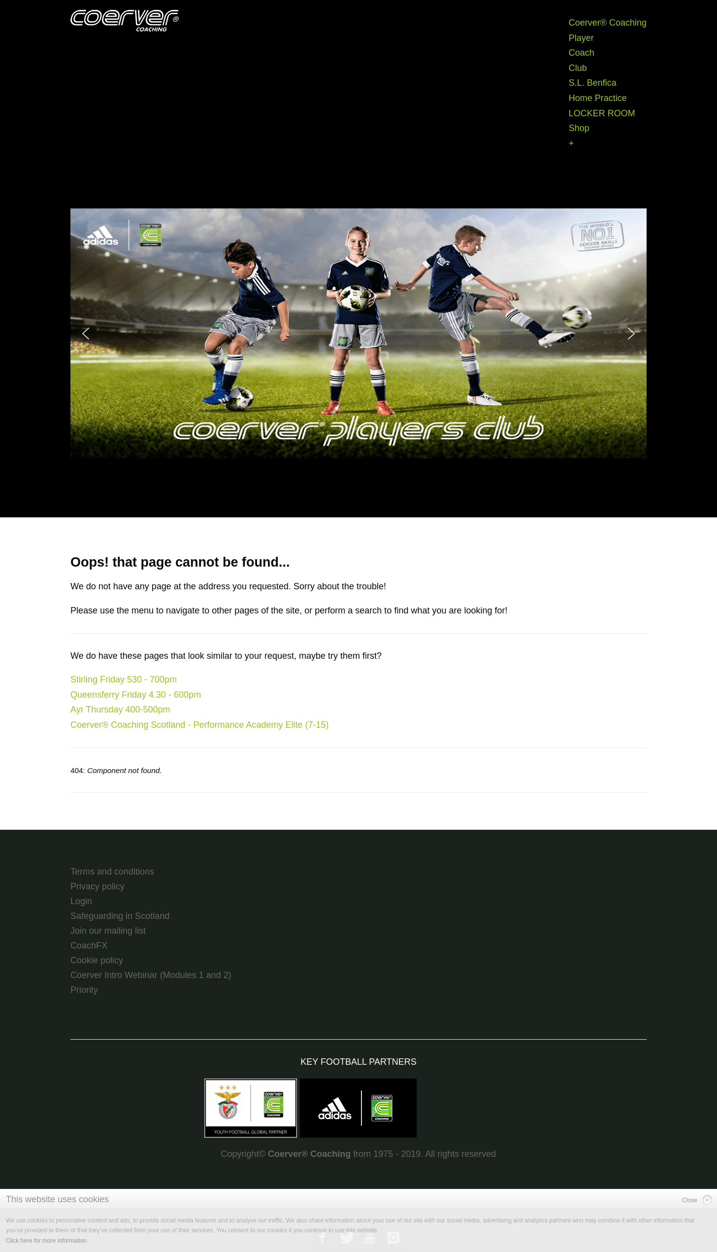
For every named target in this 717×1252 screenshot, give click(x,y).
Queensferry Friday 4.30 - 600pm (135, 695)
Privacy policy (97, 886)
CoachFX (88, 945)
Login (81, 901)
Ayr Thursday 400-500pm (120, 709)
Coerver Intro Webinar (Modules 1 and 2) (150, 975)
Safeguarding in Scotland (119, 916)
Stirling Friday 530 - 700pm (123, 679)
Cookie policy (96, 960)
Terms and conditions (112, 872)
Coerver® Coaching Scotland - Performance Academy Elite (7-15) (199, 725)
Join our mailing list (108, 931)
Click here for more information (46, 1240)
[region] (358, 333)
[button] (358, 333)
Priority (84, 990)
